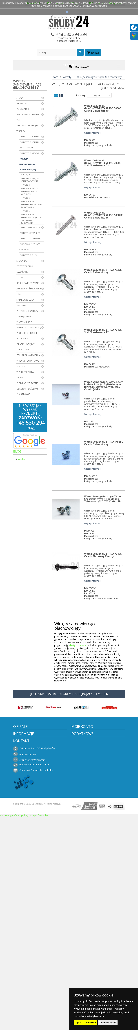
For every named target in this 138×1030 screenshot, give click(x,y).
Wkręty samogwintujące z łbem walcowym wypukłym (30, 190)
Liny (18, 294)
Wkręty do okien (28, 255)
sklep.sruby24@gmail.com (32, 759)
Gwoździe (22, 271)
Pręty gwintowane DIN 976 (30, 117)
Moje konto (82, 726)
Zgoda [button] (78, 1022)
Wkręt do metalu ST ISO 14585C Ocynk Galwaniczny (103, 442)
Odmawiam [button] (90, 1022)
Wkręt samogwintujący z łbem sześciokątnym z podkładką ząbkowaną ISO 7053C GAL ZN (103, 499)
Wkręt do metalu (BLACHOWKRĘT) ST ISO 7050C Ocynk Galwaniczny (102, 108)
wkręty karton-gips (30, 233)
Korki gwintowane (27, 283)
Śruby (19, 97)
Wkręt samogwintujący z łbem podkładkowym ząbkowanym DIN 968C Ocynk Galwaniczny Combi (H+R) (103, 386)
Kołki (19, 277)
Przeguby (22, 338)
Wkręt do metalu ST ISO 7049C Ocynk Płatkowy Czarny (103, 554)
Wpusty (20, 366)
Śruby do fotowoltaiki (24, 263)
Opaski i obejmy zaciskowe (25, 347)
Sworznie (22, 305)
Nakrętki (21, 103)
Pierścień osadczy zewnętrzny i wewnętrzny (27, 316)
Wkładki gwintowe (27, 360)
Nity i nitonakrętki (27, 125)
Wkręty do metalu (29, 136)
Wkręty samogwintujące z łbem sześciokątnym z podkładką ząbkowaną (32, 217)
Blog (17, 451)
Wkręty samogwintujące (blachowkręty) (28, 164)
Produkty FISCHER (27, 332)
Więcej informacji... (93, 133)
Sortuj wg (80, 95)
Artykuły (22, 458)
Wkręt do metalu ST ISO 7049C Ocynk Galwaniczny (103, 271)
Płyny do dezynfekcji (29, 327)
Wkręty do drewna (29, 153)
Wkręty (20, 131)
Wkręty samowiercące (31, 227)
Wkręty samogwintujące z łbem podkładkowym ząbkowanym (31, 203)
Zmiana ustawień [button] (107, 1022)
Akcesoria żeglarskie (28, 288)
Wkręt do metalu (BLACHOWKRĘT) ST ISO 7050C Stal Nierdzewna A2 (102, 163)
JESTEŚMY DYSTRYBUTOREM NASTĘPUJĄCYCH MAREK (69, 694)
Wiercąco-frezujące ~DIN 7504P (29, 247)
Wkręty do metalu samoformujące (29, 145)
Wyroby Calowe (25, 371)
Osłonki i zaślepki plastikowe (27, 391)
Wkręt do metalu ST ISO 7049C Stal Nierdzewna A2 (103, 331)
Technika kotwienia (28, 355)
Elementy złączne (27, 383)
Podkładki (22, 108)
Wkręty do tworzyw (30, 238)
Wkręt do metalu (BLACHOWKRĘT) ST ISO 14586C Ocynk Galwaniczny (103, 215)
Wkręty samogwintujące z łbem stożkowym (30, 178)
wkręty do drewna (78, 645)
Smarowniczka (25, 299)
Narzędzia (22, 377)
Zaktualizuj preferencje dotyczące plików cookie (24, 815)
